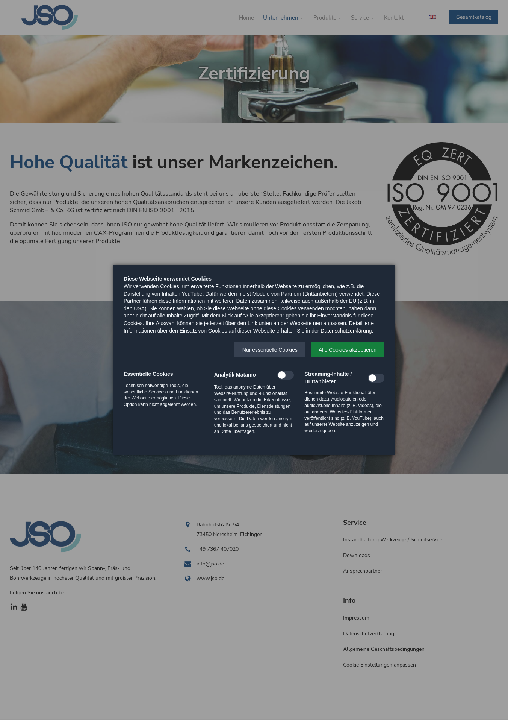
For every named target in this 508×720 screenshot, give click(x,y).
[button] (269, 349)
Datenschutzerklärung (346, 331)
